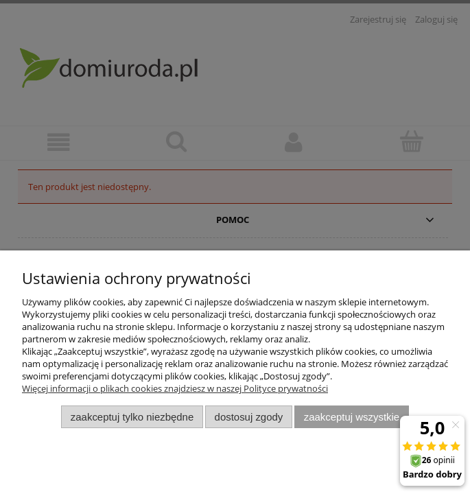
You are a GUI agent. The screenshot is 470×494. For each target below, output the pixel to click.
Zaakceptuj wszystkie (351, 417)
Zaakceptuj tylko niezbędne (132, 417)
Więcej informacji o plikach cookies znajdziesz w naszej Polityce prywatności (175, 388)
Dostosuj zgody (249, 417)
